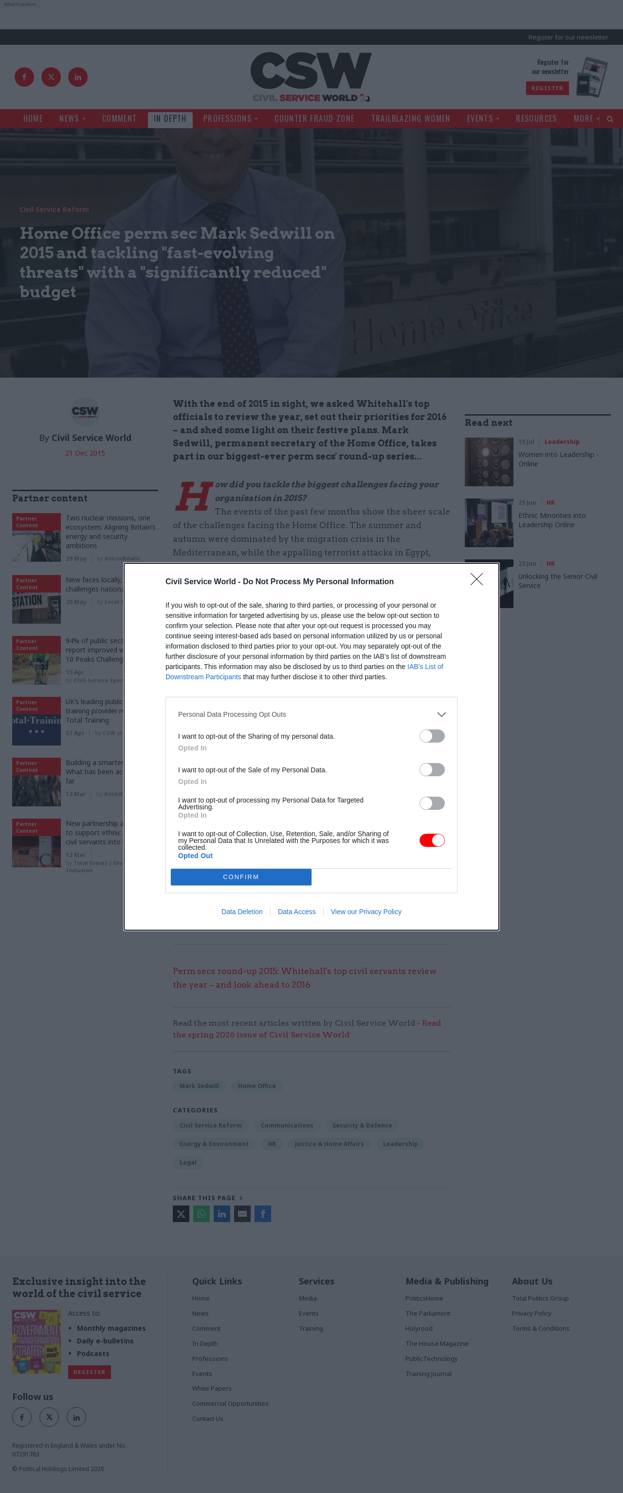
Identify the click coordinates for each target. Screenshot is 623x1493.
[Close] (480, 582)
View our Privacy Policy (366, 912)
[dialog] (311, 746)
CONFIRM (241, 876)
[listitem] (311, 714)
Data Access (297, 912)
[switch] (432, 736)
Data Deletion (242, 912)
